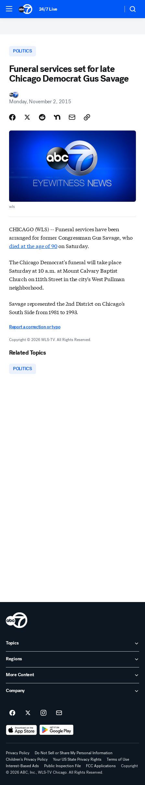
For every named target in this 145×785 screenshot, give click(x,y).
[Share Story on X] (27, 117)
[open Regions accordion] (72, 659)
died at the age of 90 (33, 245)
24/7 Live (48, 9)
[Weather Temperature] (112, 9)
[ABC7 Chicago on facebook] (12, 713)
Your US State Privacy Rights (77, 759)
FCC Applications (101, 766)
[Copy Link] (86, 117)
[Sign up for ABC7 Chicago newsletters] (59, 713)
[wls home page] (16, 620)
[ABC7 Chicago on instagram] (43, 713)
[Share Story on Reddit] (42, 117)
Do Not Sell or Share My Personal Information (74, 753)
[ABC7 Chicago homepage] (25, 9)
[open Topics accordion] (72, 643)
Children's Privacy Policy (27, 759)
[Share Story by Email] (72, 117)
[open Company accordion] (72, 691)
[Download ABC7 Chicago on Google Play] (57, 730)
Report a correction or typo (34, 327)
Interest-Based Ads (22, 766)
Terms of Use (118, 759)
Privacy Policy (18, 753)
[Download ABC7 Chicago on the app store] (21, 730)
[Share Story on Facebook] (12, 117)
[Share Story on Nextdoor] (57, 117)
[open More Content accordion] (72, 675)
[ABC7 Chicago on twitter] (27, 713)
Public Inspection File (62, 766)
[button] (9, 8)
